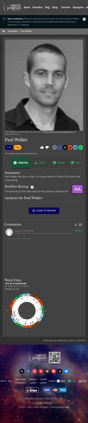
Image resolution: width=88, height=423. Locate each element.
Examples (78, 7)
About (27, 7)
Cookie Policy (43, 381)
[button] (9, 147)
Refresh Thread (26, 239)
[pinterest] (40, 371)
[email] (54, 147)
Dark (82, 381)
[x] (65, 147)
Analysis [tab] (20, 162)
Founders (37, 7)
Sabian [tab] (58, 162)
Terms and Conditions (21, 381)
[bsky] (66, 371)
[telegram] (75, 147)
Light (60, 381)
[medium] (47, 371)
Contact (52, 381)
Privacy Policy (33, 381)
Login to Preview (44, 210)
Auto (71, 381)
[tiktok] (60, 371)
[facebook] (59, 147)
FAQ (47, 7)
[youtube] (53, 371)
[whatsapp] (80, 147)
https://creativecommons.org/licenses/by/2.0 (59, 132)
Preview (65, 7)
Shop (55, 7)
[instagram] (34, 371)
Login (77, 231)
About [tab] (39, 162)
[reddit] (70, 147)
